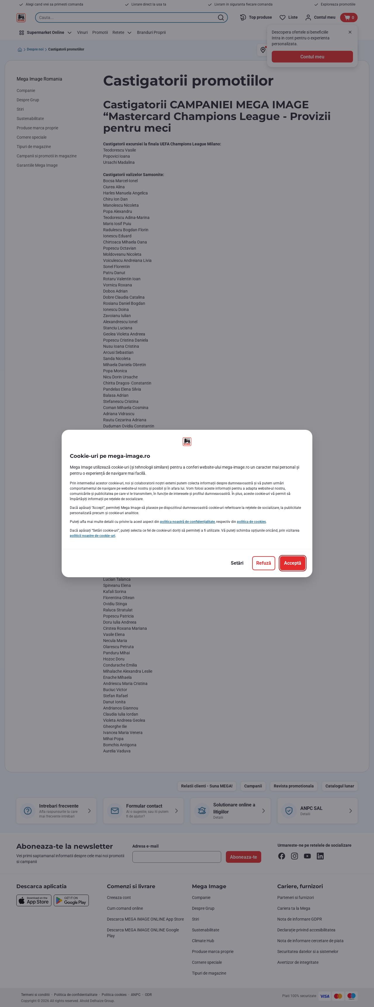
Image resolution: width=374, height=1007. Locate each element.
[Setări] (237, 563)
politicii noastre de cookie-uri (92, 536)
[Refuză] (263, 563)
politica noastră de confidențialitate (187, 522)
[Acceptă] (292, 563)
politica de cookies (251, 522)
